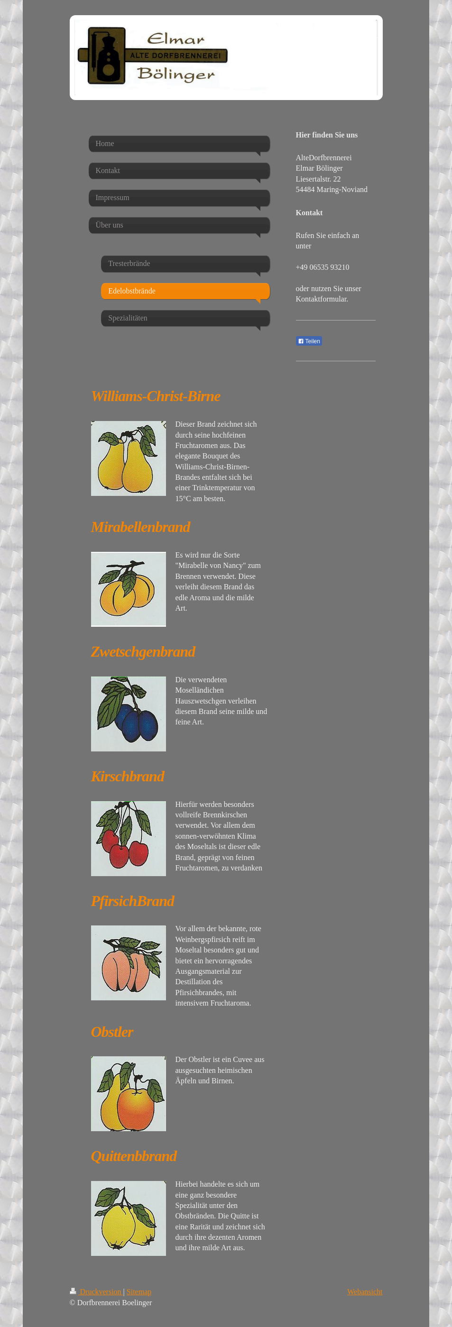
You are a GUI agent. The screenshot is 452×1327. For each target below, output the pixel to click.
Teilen (309, 341)
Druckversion (96, 1292)
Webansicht (364, 1292)
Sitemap (139, 1292)
